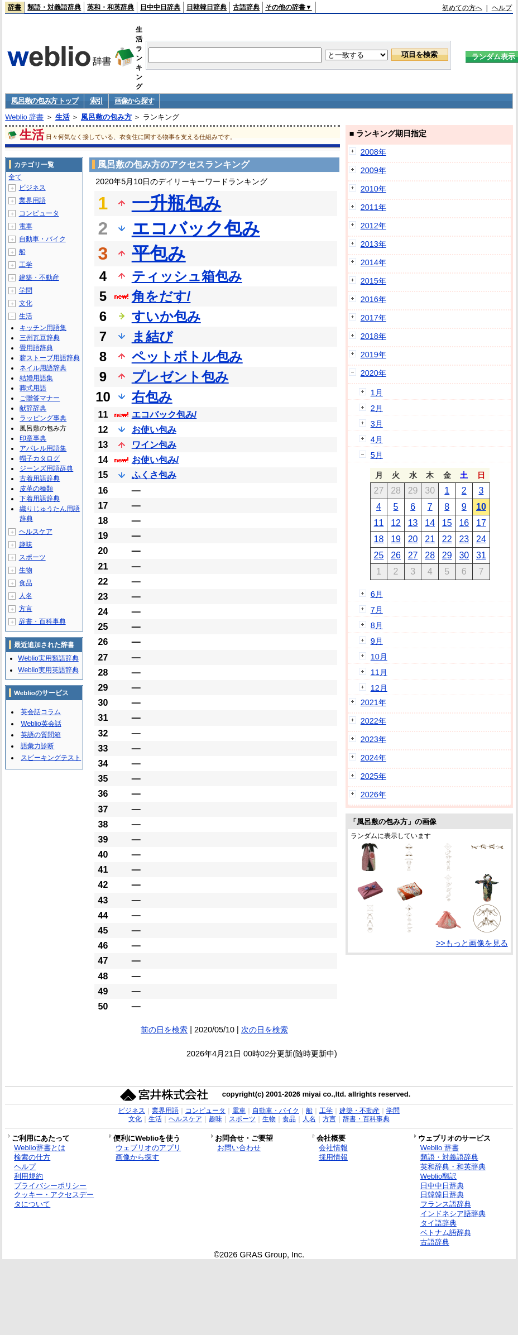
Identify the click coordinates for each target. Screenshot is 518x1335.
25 (379, 555)
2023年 (373, 739)
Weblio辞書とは (39, 1147)
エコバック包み (196, 228)
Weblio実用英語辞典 (48, 670)
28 (430, 555)
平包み (159, 253)
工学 (25, 265)
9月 (377, 641)
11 (379, 523)
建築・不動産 (39, 277)
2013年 (373, 244)
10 (481, 506)
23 (464, 539)
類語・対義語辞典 (54, 7)
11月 (379, 672)
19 (396, 539)
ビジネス (32, 188)
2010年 (373, 188)
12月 (379, 687)
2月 (377, 408)
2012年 (373, 225)
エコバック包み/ (164, 414)
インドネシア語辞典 (453, 1213)
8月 (377, 625)
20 (413, 539)
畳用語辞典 (36, 348)
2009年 (373, 170)
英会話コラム (41, 712)
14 (430, 523)
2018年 (373, 336)
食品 (25, 583)
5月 (377, 455)
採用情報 (333, 1157)
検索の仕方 (32, 1157)
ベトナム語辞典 (445, 1232)
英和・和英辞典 (110, 7)
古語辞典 (246, 7)
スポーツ (32, 557)
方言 (25, 609)
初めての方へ (462, 8)
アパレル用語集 (43, 448)
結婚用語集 (36, 378)
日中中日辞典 (160, 7)
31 (481, 555)
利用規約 (28, 1176)
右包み (152, 396)
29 (447, 555)
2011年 (373, 207)
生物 (25, 570)
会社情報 (333, 1147)
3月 (377, 423)
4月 (377, 439)
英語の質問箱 (41, 735)
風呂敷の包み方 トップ (44, 101)
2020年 (373, 373)
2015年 (373, 280)
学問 (25, 290)
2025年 (373, 776)
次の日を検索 (264, 1029)
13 (413, 523)
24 (481, 539)
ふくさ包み (154, 475)
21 (430, 539)
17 (481, 523)
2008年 (373, 151)
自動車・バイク (42, 239)
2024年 (373, 757)
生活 (62, 117)
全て (15, 177)
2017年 (373, 317)
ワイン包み (154, 444)
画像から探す (134, 101)
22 (447, 539)
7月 (377, 609)
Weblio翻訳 (438, 1176)
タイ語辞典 (438, 1223)
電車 (25, 226)
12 (396, 523)
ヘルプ (502, 8)
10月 (379, 656)
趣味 (25, 544)
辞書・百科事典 (42, 621)
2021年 (373, 702)
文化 (25, 303)
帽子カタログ (40, 458)
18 (379, 539)
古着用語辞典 (40, 478)
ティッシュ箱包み (187, 276)
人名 (25, 596)
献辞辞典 (33, 408)
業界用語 (32, 200)
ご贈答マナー (40, 398)
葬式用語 (33, 388)
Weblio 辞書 (24, 117)
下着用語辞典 (40, 499)
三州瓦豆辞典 (40, 338)
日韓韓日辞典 (206, 7)
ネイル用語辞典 (43, 368)
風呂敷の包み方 (106, 117)
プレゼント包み (180, 376)
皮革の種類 (36, 488)
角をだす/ (161, 296)
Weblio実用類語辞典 (48, 658)
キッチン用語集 (43, 328)
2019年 (373, 354)
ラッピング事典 (43, 418)
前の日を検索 (164, 1029)
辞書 (14, 7)
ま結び (152, 336)
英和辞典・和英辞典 (453, 1166)
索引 (96, 101)
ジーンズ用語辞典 (46, 468)
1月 (377, 392)
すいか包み (166, 316)
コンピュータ (39, 213)
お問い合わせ (239, 1147)
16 (464, 523)
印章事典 (33, 438)
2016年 (373, 299)
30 (464, 555)
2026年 (373, 794)
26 (396, 555)
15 (447, 523)
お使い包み (154, 429)
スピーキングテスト (51, 758)
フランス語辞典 (445, 1204)
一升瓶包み (177, 203)
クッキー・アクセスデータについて (54, 1199)
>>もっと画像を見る (472, 943)
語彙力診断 (37, 746)
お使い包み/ (155, 460)
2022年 (373, 720)
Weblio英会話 (41, 724)
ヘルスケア (35, 531)
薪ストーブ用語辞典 (50, 358)
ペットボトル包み (187, 356)
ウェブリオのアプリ (148, 1147)
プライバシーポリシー (50, 1185)
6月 (377, 594)
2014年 (373, 262)
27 (413, 555)
